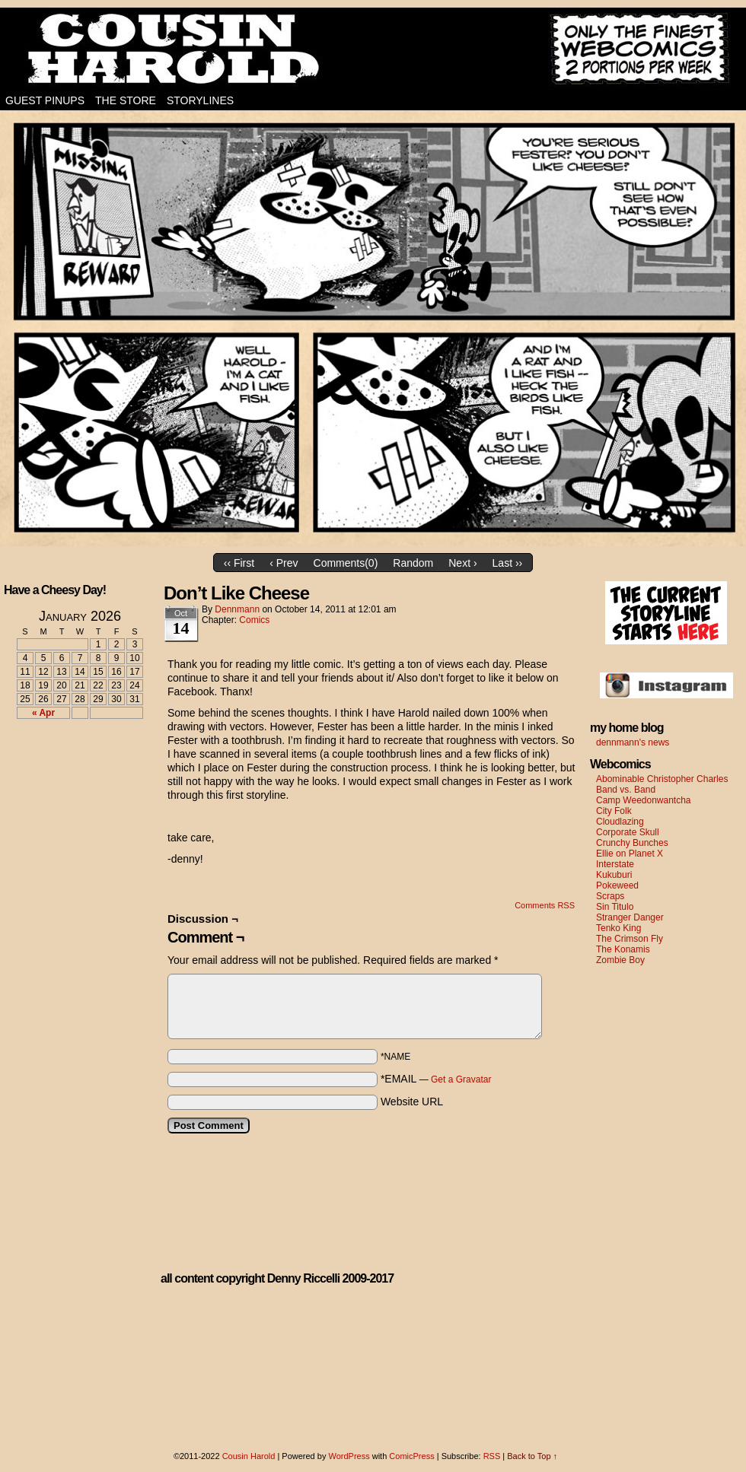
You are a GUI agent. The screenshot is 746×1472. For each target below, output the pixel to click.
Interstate (615, 864)
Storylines (200, 100)
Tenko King (618, 928)
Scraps (610, 896)
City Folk (614, 811)
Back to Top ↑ (532, 1456)
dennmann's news (632, 742)
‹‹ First (239, 563)
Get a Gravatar (461, 1079)
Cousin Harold (373, 49)
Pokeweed (617, 885)
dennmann (237, 609)
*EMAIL (436, 1079)
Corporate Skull (627, 832)
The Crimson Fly (629, 938)
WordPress (348, 1456)
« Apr (43, 712)
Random (413, 563)
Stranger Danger (630, 917)
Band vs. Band (625, 789)
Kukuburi (614, 875)
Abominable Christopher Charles (662, 779)
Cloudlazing (620, 821)
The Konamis (623, 949)
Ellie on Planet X (629, 853)
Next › (462, 563)
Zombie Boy (620, 960)
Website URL (412, 1101)
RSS (492, 1456)
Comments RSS (545, 905)
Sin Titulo (614, 906)
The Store (125, 100)
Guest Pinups (44, 100)
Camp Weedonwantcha (643, 800)
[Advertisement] (70, 787)
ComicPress (411, 1456)
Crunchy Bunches (632, 843)
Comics (254, 620)
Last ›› (508, 563)
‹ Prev (283, 563)
